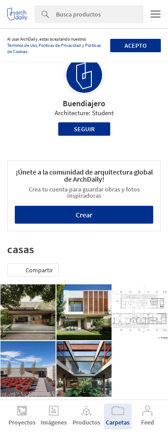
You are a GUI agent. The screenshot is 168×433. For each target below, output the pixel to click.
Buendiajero (84, 103)
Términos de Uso (22, 45)
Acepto (135, 46)
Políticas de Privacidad (60, 45)
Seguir (84, 129)
